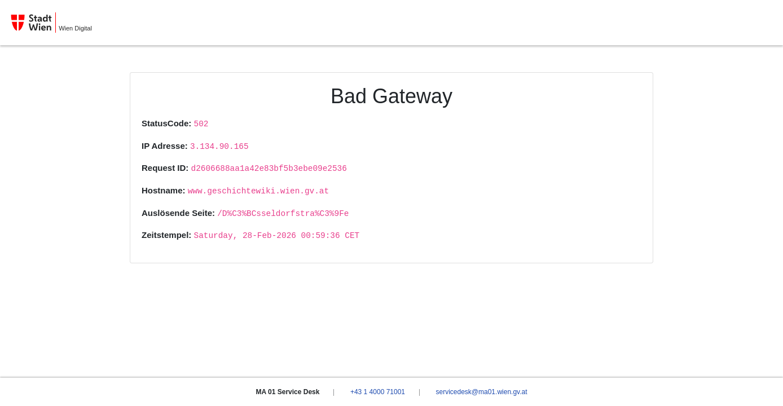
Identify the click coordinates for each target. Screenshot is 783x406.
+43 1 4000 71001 (377, 392)
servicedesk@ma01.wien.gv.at (481, 392)
